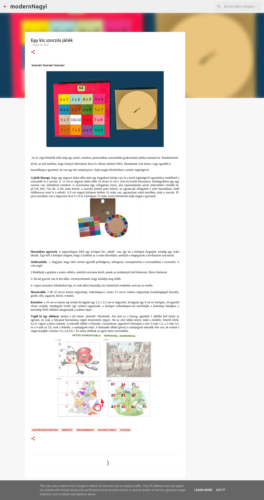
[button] (33, 52)
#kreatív (67, 430)
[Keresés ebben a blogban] (242, 6)
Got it (220, 490)
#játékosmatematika (45, 430)
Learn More (203, 490)
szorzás (125, 430)
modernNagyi (28, 6)
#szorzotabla (107, 430)
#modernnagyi (85, 430)
